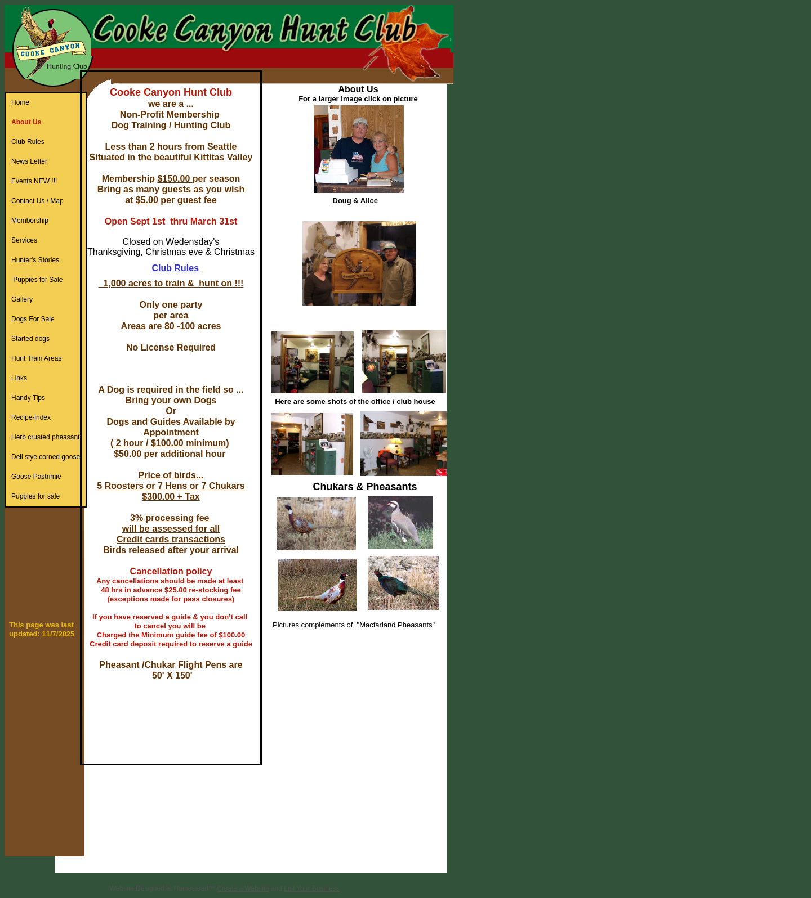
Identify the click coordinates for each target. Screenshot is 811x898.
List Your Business (311, 888)
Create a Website (243, 888)
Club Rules (175, 268)
